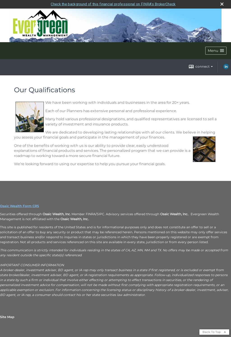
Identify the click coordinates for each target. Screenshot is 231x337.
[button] (215, 51)
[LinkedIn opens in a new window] (226, 68)
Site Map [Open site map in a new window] (7, 317)
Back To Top (214, 332)
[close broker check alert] (222, 4)
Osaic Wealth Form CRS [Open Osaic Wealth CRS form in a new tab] (19, 206)
